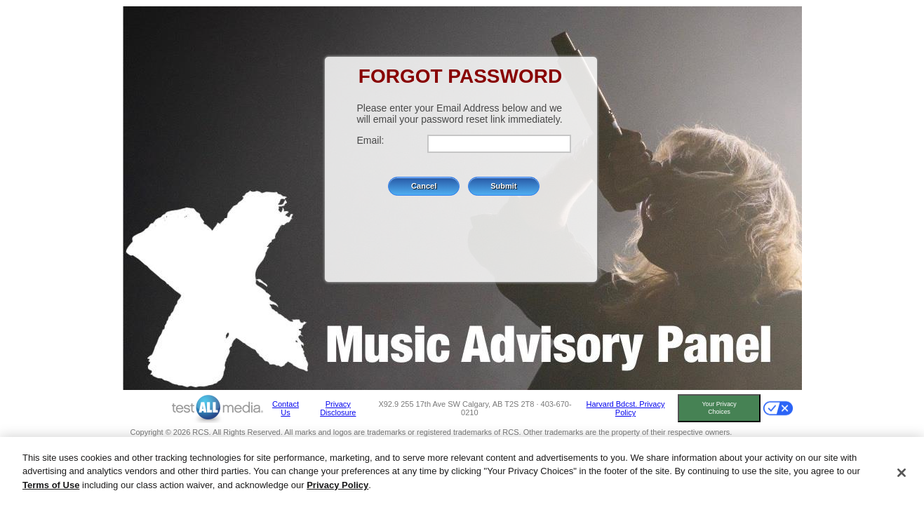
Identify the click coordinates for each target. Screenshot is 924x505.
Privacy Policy (337, 488)
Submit (503, 186)
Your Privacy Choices (719, 407)
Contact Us (285, 408)
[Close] (901, 474)
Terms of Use (50, 488)
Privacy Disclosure (338, 408)
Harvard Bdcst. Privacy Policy (626, 408)
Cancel (423, 186)
